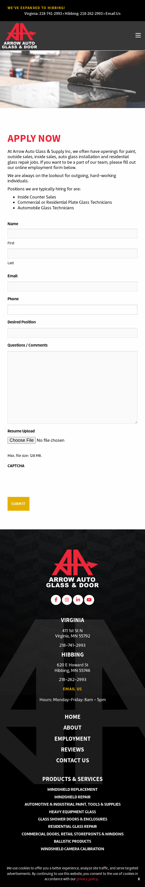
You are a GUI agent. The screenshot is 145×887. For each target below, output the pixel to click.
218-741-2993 (50, 13)
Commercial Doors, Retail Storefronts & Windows (73, 834)
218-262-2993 (91, 13)
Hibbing (71, 13)
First (11, 243)
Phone (13, 298)
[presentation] (46, 481)
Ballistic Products (72, 841)
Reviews (72, 750)
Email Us (113, 13)
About (72, 728)
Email (13, 276)
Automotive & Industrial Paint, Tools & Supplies (73, 804)
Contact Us (72, 761)
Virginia (31, 13)
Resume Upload (21, 431)
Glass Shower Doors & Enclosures (72, 819)
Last (11, 263)
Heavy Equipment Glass (72, 811)
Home (73, 717)
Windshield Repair (72, 797)
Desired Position (22, 322)
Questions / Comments (28, 345)
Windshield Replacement (72, 789)
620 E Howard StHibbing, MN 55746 (72, 667)
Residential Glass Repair (72, 826)
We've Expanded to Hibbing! (36, 7)
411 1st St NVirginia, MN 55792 (72, 633)
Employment (72, 739)
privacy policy (87, 879)
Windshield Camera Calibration (72, 848)
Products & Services (72, 779)
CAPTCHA (16, 465)
